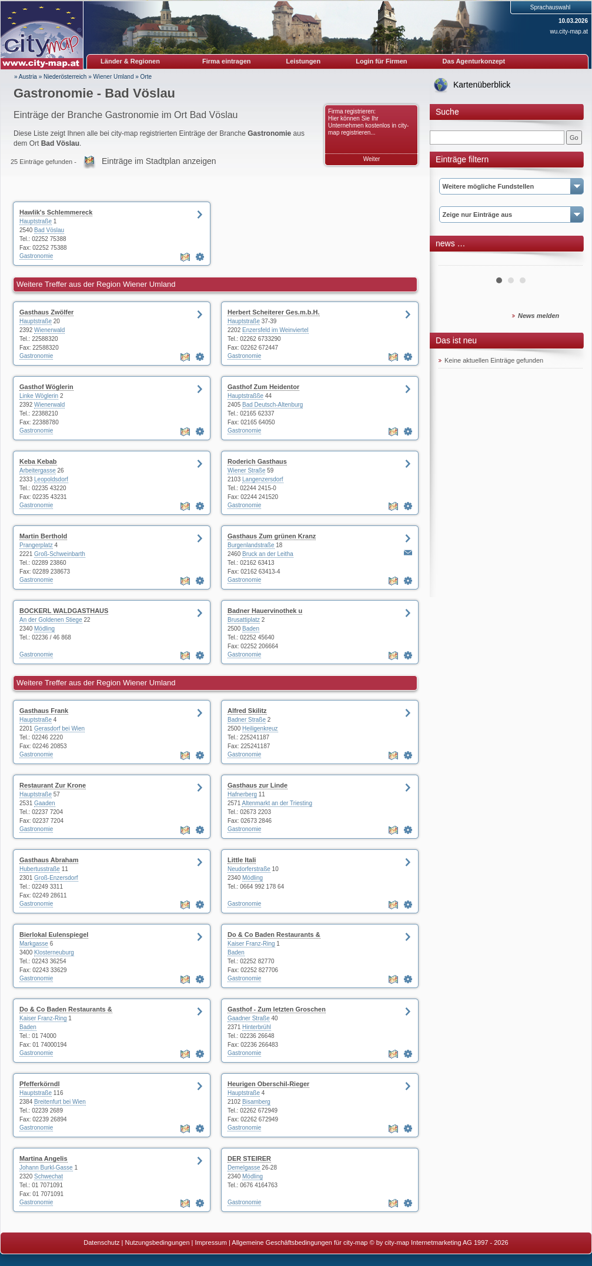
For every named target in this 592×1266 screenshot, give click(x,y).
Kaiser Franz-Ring (251, 943)
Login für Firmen (381, 61)
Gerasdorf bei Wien (59, 728)
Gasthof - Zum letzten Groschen (277, 1009)
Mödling (44, 628)
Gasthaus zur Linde (257, 785)
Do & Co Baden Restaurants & (274, 934)
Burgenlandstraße (251, 545)
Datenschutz (101, 1242)
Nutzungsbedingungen (157, 1242)
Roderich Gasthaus (257, 461)
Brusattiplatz (244, 620)
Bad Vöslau (49, 230)
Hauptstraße (35, 221)
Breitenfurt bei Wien (60, 1101)
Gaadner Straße (249, 1018)
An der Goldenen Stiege (50, 620)
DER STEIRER (249, 1158)
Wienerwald (49, 330)
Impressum (211, 1242)
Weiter (371, 159)
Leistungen (303, 61)
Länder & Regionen (130, 61)
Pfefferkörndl (39, 1083)
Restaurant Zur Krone (52, 785)
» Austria (25, 76)
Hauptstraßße (245, 396)
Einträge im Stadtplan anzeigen (159, 161)
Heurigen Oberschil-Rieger (268, 1083)
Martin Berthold (43, 536)
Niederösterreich (65, 76)
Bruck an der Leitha (267, 554)
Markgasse (33, 943)
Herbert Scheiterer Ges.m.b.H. (274, 312)
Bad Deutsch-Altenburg (272, 404)
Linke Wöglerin (38, 396)
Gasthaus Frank (43, 710)
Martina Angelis (43, 1158)
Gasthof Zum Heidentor (263, 386)
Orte (146, 76)
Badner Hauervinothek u (265, 610)
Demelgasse (244, 1167)
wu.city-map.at (569, 31)
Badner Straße (247, 719)
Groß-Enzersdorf (56, 878)
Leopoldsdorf (51, 479)
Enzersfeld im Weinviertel (275, 330)
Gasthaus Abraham (48, 859)
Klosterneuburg (54, 952)
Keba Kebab (38, 461)
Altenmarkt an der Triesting (277, 803)
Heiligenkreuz (260, 728)
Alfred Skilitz (247, 710)
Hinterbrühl (256, 1027)
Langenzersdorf (262, 479)
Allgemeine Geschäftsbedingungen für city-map (299, 1242)
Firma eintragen (226, 61)
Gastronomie (36, 256)
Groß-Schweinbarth (59, 554)
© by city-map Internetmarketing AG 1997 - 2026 (439, 1242)
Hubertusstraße (39, 869)
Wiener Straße (246, 470)
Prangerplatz (36, 545)
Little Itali (242, 859)
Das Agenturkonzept (474, 61)
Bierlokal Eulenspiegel (53, 934)
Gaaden (44, 803)
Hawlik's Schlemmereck (55, 212)
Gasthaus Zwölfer (46, 312)
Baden (250, 628)
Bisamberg (256, 1101)
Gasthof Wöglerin (46, 386)
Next (567, 261)
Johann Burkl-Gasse (46, 1167)
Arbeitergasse (37, 470)
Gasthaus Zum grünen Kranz (272, 536)
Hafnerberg (242, 794)
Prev (453, 261)
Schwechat (48, 1176)
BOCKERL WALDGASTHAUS (63, 610)
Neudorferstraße (249, 869)
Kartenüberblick (481, 84)
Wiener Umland (113, 76)
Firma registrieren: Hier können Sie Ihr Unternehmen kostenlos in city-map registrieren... (368, 122)
